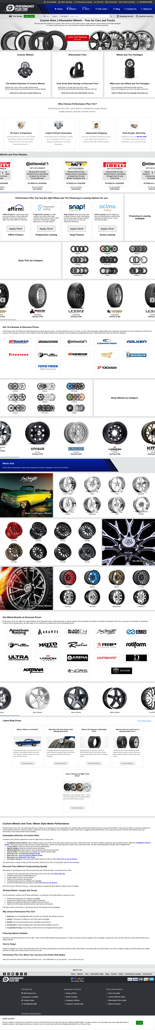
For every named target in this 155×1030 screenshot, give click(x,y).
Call (145, 2)
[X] (21, 973)
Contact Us (128, 2)
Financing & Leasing (84, 2)
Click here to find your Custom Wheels (25, 93)
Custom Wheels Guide (116, 997)
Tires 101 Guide (114, 993)
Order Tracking (66, 2)
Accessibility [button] (51, 2)
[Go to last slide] (3, 172)
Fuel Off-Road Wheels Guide (29, 854)
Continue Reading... (27, 764)
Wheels (79, 974)
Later (146, 16)
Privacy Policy (71, 993)
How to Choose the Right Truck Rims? (77, 775)
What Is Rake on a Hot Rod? (27, 730)
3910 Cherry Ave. (29, 993)
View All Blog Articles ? (144, 721)
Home (72, 974)
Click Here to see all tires (47, 883)
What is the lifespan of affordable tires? (94, 731)
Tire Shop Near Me (58, 874)
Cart (126, 16)
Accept (139, 1023)
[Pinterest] (17, 973)
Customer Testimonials (74, 1004)
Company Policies (73, 1000)
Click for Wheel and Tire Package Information (130, 93)
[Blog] (25, 973)
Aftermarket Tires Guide (117, 1000)
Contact (114, 974)
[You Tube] (12, 973)
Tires (86, 974)
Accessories (112, 2)
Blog (107, 974)
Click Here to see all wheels (66, 860)
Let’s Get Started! (77, 38)
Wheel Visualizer (114, 1004)
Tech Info (100, 2)
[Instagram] (8, 973)
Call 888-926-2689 (30, 1004)
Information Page (96, 974)
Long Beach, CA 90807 (29, 997)
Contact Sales (29, 1000)
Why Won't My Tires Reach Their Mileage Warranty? (61, 731)
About (121, 974)
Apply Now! (16, 228)
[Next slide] (152, 172)
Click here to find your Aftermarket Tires (77, 93)
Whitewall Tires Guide (27, 858)
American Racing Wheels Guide (31, 856)
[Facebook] (4, 973)
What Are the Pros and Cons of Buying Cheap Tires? (127, 731)
